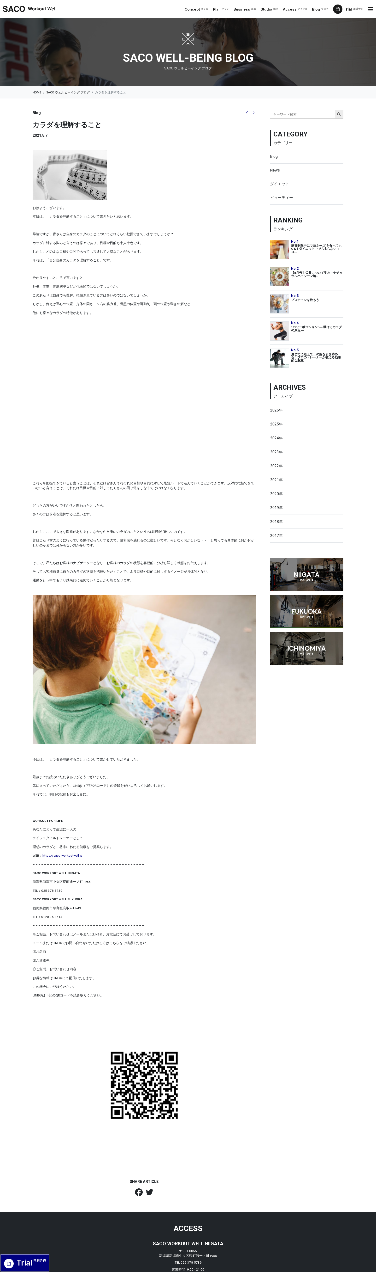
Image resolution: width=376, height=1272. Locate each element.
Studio (270, 9)
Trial (354, 9)
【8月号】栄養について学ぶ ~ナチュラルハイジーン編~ (316, 274)
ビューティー (281, 197)
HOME (37, 92)
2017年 (276, 535)
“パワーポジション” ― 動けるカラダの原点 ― (316, 328)
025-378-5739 (191, 1219)
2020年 (276, 494)
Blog (321, 9)
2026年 (276, 410)
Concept (198, 9)
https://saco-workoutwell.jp (62, 812)
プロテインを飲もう (305, 300)
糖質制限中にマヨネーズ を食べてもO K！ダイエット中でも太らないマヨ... (316, 248)
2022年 (276, 466)
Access (296, 9)
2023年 (276, 452)
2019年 (276, 507)
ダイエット (279, 184)
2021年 (276, 480)
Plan (222, 9)
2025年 (276, 424)
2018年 (276, 521)
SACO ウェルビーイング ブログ (68, 92)
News (275, 170)
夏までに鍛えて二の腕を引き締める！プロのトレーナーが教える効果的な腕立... (316, 357)
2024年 (276, 438)
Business (246, 9)
